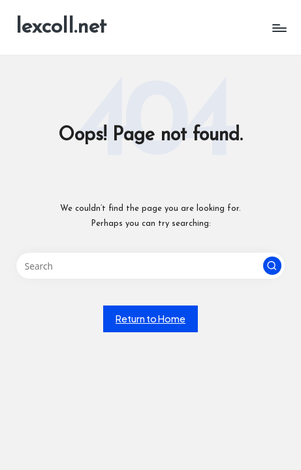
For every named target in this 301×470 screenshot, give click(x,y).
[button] (272, 266)
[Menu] (278, 27)
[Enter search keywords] (150, 265)
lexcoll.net (61, 27)
